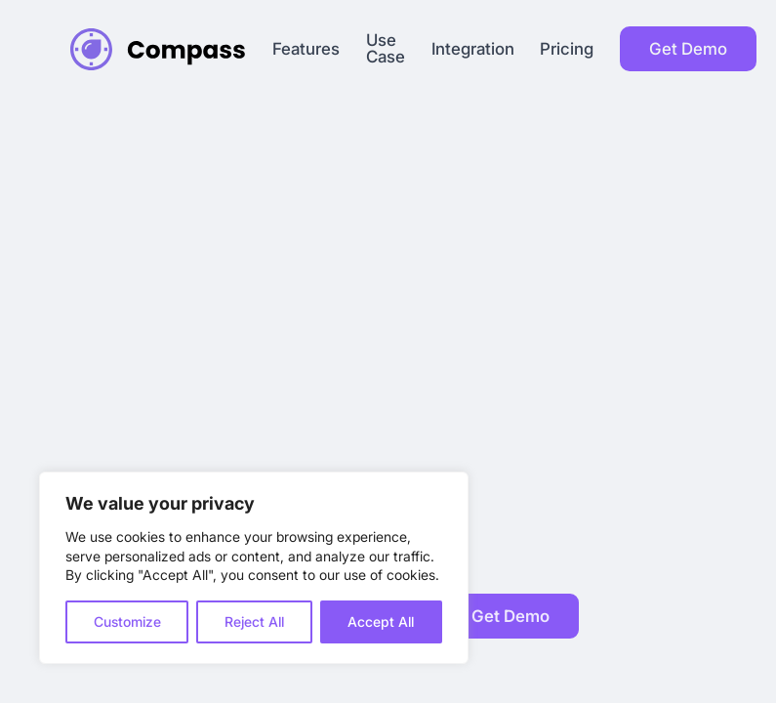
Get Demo (688, 49)
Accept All (380, 621)
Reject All (254, 621)
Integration (472, 49)
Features (306, 49)
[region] (254, 568)
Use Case (385, 48)
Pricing (566, 49)
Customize (127, 621)
